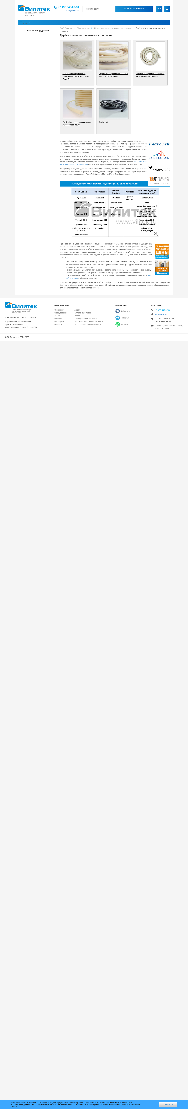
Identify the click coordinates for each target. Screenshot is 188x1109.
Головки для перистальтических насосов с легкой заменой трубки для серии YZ (33, 790)
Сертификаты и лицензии (85, 1087)
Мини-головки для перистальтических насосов (32, 832)
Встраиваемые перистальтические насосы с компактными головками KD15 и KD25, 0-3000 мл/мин (35, 456)
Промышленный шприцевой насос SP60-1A (35, 733)
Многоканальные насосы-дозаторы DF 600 (33, 77)
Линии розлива (27, 545)
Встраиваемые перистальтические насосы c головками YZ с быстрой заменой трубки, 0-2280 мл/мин (34, 363)
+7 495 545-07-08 (69, 7)
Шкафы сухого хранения (30, 986)
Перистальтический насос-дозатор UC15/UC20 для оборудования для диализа (33, 664)
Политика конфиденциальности (88, 1090)
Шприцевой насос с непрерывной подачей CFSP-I (34, 741)
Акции (120, 23)
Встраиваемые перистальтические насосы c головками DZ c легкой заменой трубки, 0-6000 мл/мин (34, 350)
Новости (109, 23)
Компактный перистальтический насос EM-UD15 (33, 232)
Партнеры (58, 1087)
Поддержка (93, 23)
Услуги (78, 23)
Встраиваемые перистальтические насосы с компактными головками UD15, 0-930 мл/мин (34, 470)
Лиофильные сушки (28, 993)
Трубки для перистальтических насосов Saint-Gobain (33, 912)
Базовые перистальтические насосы (36, 183)
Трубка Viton (30, 906)
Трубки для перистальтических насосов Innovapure (33, 932)
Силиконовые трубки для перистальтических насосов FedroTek (34, 900)
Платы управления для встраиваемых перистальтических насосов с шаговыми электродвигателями (34, 536)
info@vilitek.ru (73, 10)
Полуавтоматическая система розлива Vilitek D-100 (34, 590)
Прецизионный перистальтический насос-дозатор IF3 (33, 103)
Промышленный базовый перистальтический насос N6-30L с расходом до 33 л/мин (34, 300)
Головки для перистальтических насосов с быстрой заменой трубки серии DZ (34, 777)
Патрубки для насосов (30, 55)
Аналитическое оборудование (32, 999)
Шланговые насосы (29, 607)
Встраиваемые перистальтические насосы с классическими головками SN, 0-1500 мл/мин (35, 443)
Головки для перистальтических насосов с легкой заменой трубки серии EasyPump (34, 804)
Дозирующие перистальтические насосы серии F (33, 69)
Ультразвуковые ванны (29, 1012)
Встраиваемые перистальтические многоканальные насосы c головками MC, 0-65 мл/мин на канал (35, 336)
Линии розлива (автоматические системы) (31, 570)
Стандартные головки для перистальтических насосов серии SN (34, 882)
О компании (40, 23)
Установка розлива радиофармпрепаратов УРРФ (34, 599)
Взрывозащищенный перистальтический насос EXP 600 (33, 652)
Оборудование (62, 23)
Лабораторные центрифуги (31, 1024)
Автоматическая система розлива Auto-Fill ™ (34, 561)
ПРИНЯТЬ (168, 1104)
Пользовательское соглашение (88, 1093)
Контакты (162, 23)
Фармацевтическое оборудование (33, 955)
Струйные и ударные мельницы (33, 961)
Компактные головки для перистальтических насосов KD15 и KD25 (35, 814)
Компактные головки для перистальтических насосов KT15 (35, 823)
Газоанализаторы (27, 1056)
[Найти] (113, 8)
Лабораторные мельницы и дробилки (35, 942)
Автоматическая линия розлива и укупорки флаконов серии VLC (34, 553)
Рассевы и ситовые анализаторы (33, 948)
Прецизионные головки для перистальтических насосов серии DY (34, 874)
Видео (77, 1084)
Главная (24, 23)
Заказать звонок (135, 9)
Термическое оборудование (31, 1005)
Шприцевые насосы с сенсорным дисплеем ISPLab (33, 756)
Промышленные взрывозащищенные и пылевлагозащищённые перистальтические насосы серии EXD (34, 677)
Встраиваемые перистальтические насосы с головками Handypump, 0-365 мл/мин (34, 402)
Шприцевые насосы (29, 719)
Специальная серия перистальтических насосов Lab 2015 (33, 176)
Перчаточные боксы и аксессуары (33, 31)
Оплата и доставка (140, 23)
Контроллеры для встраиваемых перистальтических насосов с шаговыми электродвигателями (33, 522)
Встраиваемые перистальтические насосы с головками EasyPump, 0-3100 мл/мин (34, 388)
